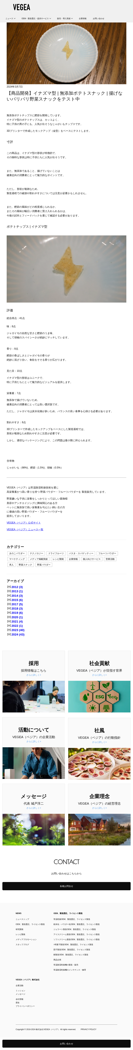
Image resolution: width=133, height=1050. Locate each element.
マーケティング (17, 559)
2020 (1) (17, 617)
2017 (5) (17, 604)
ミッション (20, 991)
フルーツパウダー (107, 553)
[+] (9, 586)
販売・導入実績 (63, 18)
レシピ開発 (58, 559)
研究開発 (19, 929)
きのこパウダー (17, 553)
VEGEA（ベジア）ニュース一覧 (25, 529)
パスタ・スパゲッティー (81, 553)
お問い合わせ (98, 18)
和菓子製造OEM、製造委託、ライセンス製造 (74, 944)
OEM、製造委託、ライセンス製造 (30, 924)
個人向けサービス (92, 559)
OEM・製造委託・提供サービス (35, 18)
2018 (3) (17, 608)
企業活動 (19, 985)
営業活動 (110, 559)
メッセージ (20, 994)
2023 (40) (17, 630)
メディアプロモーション (26, 939)
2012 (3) (17, 587)
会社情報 (19, 999)
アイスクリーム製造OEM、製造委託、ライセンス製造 (76, 934)
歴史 (18, 1003)
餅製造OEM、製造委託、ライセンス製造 (70, 955)
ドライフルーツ (56, 553)
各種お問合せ (66, 886)
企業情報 (82, 18)
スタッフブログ (22, 944)
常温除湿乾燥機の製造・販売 (65, 965)
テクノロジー (36, 553)
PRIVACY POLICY (88, 1029)
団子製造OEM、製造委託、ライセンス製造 (71, 950)
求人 (11, 564)
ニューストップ (22, 919)
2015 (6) (17, 600)
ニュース (9, 18)
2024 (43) (17, 634)
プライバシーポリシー (25, 1006)
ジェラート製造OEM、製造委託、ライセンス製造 (74, 929)
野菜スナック (25, 564)
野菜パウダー (43, 564)
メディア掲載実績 (39, 559)
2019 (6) (17, 612)
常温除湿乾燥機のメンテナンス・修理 (69, 970)
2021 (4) (17, 621)
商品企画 (57, 960)
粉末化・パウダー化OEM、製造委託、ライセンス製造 (76, 924)
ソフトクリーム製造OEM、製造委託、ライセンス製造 (76, 939)
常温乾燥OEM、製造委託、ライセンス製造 (71, 919)
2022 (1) (17, 625)
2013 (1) (17, 591)
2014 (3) (17, 595)
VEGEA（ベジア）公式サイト (24, 522)
